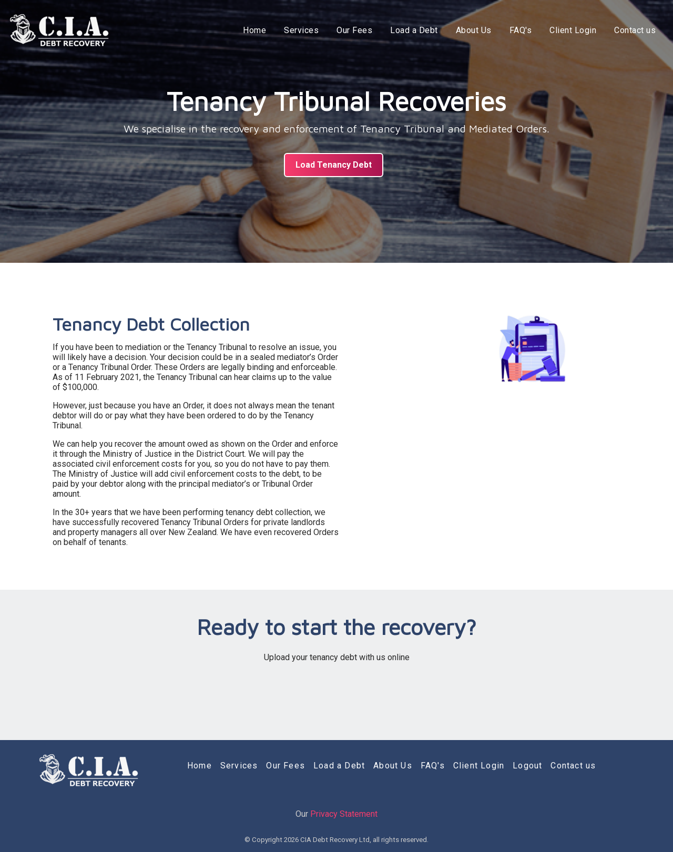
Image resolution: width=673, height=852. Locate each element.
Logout (527, 766)
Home (254, 30)
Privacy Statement (344, 814)
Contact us (635, 30)
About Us (474, 30)
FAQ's (520, 30)
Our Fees (354, 30)
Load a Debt (414, 30)
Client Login (572, 30)
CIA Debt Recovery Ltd (335, 840)
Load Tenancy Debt (333, 165)
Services (301, 30)
